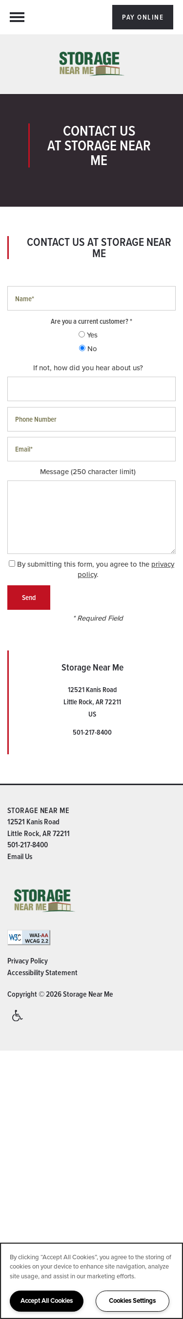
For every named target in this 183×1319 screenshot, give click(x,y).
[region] (91, 1281)
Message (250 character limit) (88, 472)
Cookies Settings (132, 1300)
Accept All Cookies (46, 1300)
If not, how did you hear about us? (88, 368)
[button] (142, 17)
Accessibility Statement (42, 972)
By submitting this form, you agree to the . (95, 569)
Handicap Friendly (18, 1020)
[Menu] (17, 17)
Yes (88, 335)
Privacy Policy (27, 960)
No (88, 349)
